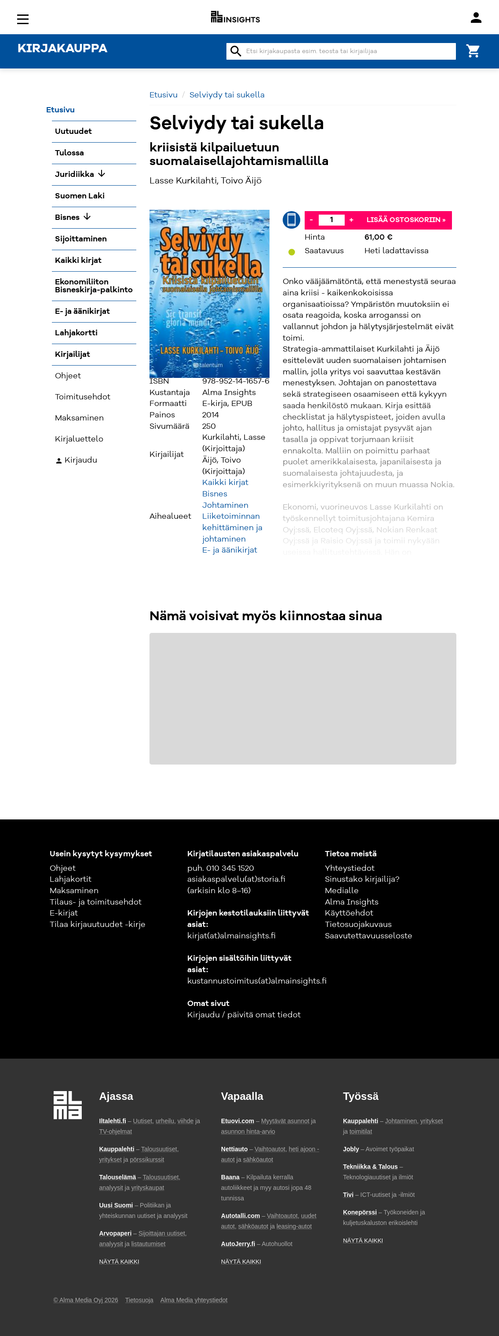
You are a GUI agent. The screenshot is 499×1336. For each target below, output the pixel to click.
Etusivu (163, 95)
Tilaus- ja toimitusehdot (96, 902)
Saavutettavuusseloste (368, 936)
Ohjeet (63, 869)
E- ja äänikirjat (229, 550)
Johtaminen (225, 506)
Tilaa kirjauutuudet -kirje (98, 925)
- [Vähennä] (311, 220)
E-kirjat (64, 913)
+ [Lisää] (351, 220)
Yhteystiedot (350, 869)
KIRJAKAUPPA (62, 49)
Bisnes (214, 494)
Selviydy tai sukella (227, 95)
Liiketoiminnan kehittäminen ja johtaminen (232, 528)
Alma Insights (352, 902)
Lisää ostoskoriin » (406, 220)
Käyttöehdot (349, 913)
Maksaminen (74, 891)
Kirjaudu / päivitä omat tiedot (244, 1015)
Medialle (342, 891)
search (236, 51)
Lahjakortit (70, 879)
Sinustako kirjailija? (362, 879)
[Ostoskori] (473, 50)
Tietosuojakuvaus (358, 925)
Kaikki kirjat (225, 483)
